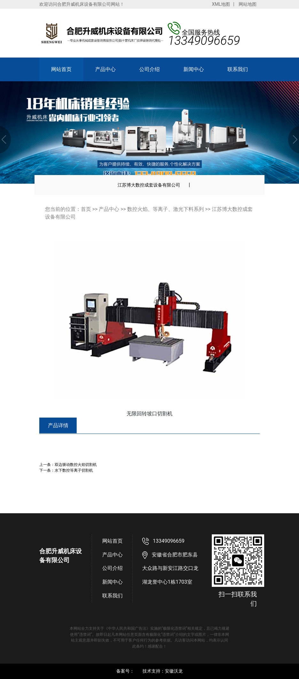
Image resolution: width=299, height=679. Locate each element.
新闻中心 (193, 69)
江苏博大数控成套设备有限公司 (149, 185)
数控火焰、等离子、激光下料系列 (165, 209)
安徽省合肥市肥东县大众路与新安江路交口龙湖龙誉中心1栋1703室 (170, 568)
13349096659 (169, 541)
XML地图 (221, 4)
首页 (86, 209)
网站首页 (61, 69)
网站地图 (248, 4)
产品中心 (105, 69)
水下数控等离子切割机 (74, 470)
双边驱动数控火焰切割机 (76, 464)
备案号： (125, 671)
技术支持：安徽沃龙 (162, 671)
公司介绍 (149, 69)
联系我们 (237, 69)
